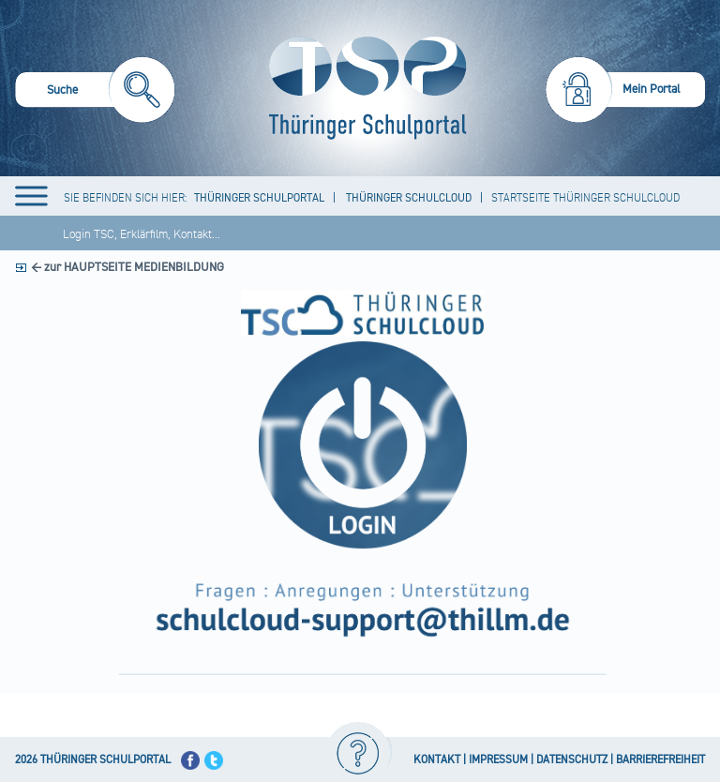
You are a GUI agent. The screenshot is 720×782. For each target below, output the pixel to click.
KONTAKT (436, 760)
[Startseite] (363, 88)
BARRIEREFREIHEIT (660, 760)
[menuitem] (95, 92)
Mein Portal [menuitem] (651, 89)
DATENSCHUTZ (572, 760)
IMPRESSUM (498, 760)
